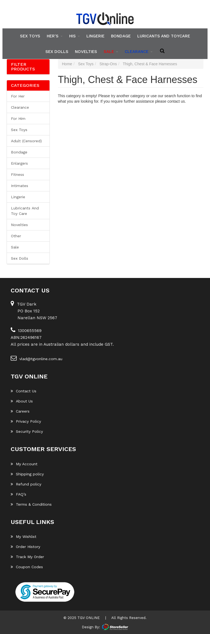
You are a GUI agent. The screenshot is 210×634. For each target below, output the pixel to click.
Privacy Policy (26, 421)
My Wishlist (23, 536)
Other (16, 236)
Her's (55, 36)
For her (18, 96)
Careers (20, 411)
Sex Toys (30, 36)
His (74, 36)
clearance (139, 51)
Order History (25, 546)
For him (18, 118)
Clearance (20, 107)
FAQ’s (18, 494)
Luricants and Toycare (163, 36)
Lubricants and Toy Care (25, 211)
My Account (24, 464)
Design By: (91, 627)
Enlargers (19, 163)
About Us (22, 401)
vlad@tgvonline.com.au (36, 358)
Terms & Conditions (31, 504)
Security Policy (27, 431)
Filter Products (23, 67)
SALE (111, 51)
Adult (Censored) (26, 141)
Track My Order (27, 557)
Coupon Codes (27, 567)
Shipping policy (27, 474)
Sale (15, 247)
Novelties (86, 51)
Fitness (17, 174)
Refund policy (26, 484)
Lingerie (95, 36)
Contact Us (23, 391)
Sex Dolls (56, 51)
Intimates (19, 185)
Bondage (121, 36)
